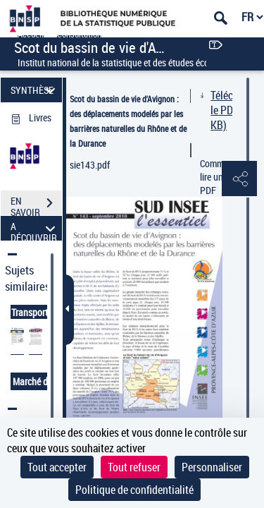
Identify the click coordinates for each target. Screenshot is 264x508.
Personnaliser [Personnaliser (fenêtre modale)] (212, 467)
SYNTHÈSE (35, 90)
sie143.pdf (90, 164)
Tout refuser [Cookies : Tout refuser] (134, 467)
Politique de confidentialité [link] (134, 489)
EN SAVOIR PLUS (36, 204)
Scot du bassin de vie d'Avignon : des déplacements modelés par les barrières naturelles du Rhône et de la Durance (128, 121)
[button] (239, 179)
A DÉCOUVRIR (35, 228)
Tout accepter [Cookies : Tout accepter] (57, 467)
